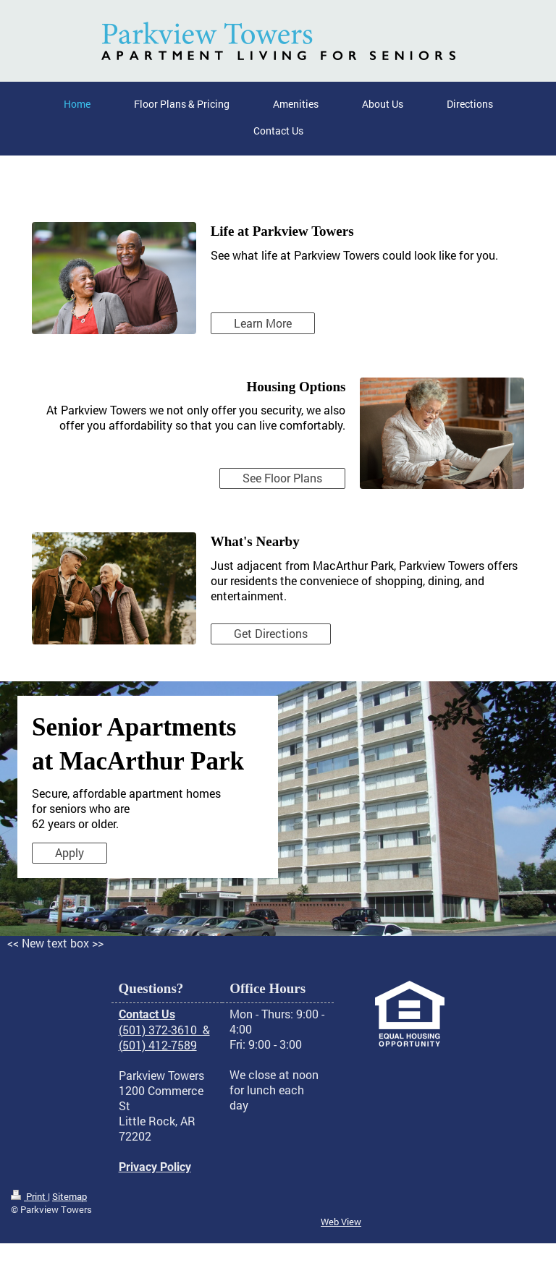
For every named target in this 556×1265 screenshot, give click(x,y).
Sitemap (69, 1196)
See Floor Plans (282, 478)
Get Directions (271, 633)
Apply (69, 853)
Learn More (263, 323)
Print (29, 1196)
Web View (341, 1221)
